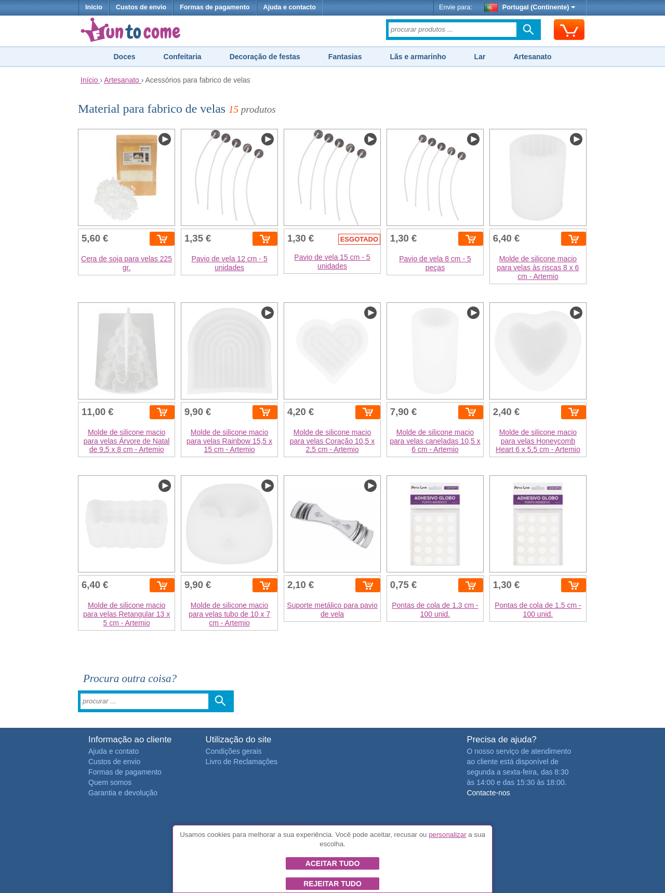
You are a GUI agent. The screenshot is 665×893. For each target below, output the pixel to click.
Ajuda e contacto (289, 7)
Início (93, 7)
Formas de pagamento (214, 7)
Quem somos (109, 782)
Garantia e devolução (122, 793)
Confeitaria (183, 56)
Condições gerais (234, 751)
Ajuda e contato (113, 751)
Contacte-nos (488, 793)
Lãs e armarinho (418, 56)
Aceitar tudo (332, 863)
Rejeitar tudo (332, 883)
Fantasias (345, 56)
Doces (124, 56)
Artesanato (532, 56)
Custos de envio (141, 7)
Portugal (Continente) (530, 7)
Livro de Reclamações (242, 761)
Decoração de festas (265, 56)
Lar (480, 56)
